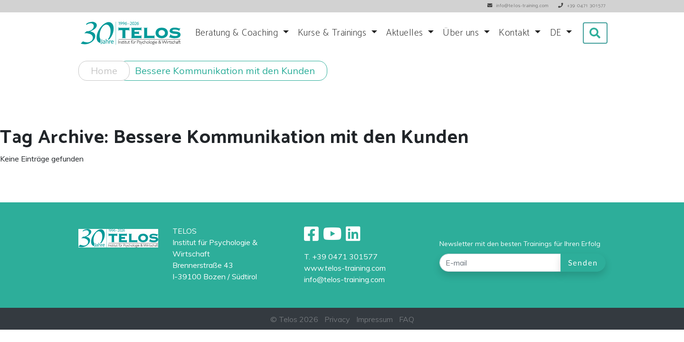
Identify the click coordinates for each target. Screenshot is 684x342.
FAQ (406, 319)
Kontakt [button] (515, 33)
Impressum (374, 319)
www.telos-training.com (345, 268)
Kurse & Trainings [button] (333, 33)
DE (557, 33)
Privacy (337, 319)
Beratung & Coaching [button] (238, 33)
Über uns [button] (462, 33)
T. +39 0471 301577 (341, 256)
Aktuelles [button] (406, 33)
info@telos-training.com (344, 279)
